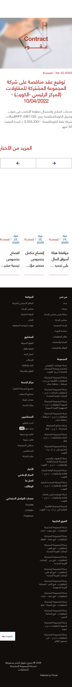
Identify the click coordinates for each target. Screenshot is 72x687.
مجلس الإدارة (61, 320)
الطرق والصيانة (26, 371)
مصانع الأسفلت (26, 394)
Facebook (28, 516)
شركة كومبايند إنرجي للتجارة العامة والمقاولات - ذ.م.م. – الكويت (54, 497)
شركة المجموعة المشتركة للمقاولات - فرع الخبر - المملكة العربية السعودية (53, 584)
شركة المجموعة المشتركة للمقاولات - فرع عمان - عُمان (54, 594)
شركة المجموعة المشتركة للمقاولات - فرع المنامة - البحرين (55, 613)
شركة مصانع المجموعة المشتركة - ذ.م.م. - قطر (56, 426)
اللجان (30, 320)
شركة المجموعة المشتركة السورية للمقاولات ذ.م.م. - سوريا (55, 625)
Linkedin (29, 510)
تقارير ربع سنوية (26, 434)
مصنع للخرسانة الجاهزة (23, 388)
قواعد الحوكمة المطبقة (23, 325)
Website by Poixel (48, 675)
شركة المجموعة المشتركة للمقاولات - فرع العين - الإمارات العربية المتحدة (55, 548)
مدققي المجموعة (25, 445)
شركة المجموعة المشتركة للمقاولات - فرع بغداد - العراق (54, 537)
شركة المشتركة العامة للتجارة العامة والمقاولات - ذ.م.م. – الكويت (54, 473)
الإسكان (29, 360)
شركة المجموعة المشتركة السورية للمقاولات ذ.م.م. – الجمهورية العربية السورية (55, 404)
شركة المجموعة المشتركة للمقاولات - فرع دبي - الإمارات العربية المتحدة (53, 560)
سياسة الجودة (61, 331)
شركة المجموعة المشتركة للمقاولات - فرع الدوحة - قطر (54, 603)
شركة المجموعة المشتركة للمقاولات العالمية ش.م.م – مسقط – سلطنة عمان (54, 380)
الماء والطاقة (27, 365)
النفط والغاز (28, 348)
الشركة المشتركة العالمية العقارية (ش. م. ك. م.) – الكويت (53, 507)
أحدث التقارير (27, 423)
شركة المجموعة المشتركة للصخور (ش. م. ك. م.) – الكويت (55, 449)
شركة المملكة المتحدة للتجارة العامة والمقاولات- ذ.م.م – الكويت (54, 485)
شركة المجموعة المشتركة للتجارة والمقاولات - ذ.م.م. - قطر (54, 437)
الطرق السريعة (27, 343)
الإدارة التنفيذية (60, 325)
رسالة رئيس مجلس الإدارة (55, 314)
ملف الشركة (28, 456)
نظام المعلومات (60, 336)
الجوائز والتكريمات (59, 347)
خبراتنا (64, 309)
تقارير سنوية (28, 439)
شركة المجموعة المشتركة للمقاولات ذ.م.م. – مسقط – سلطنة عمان (54, 416)
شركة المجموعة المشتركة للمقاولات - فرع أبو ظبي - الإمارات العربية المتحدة (55, 572)
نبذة (65, 303)
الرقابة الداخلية (27, 314)
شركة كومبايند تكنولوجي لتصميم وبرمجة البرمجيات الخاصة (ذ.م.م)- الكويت (55, 368)
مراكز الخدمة (28, 405)
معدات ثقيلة (27, 399)
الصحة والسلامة (60, 342)
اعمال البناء (28, 354)
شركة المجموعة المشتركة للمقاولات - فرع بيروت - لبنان (54, 528)
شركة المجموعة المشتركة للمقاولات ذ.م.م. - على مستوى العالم (55, 637)
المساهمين (28, 450)
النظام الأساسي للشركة (22, 303)
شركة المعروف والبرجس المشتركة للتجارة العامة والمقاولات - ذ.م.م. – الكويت (54, 461)
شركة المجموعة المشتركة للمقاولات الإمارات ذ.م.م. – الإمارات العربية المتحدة (54, 392)
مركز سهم (26, 428)
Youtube (29, 504)
